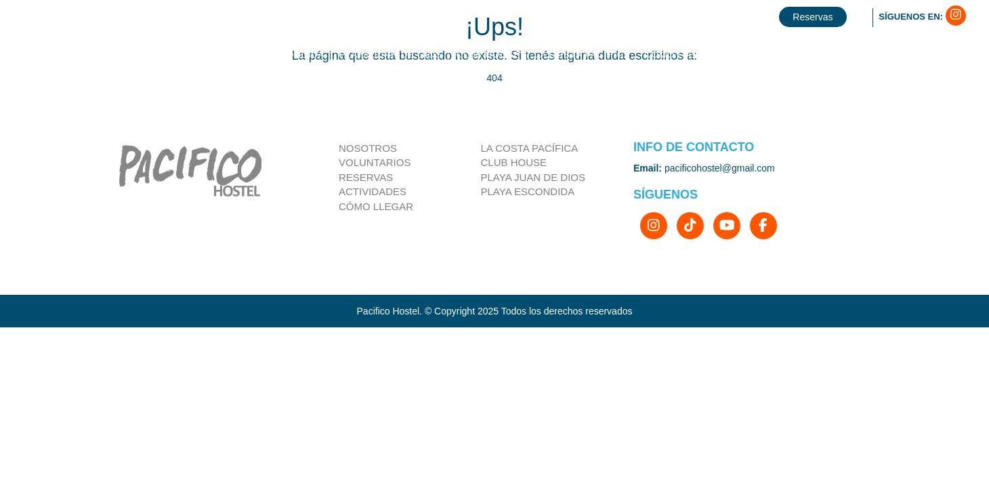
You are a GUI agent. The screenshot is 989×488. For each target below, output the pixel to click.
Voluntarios (375, 162)
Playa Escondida (528, 191)
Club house (514, 162)
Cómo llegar (376, 206)
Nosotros (368, 148)
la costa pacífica (529, 148)
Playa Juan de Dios (533, 177)
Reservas (366, 177)
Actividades (372, 191)
